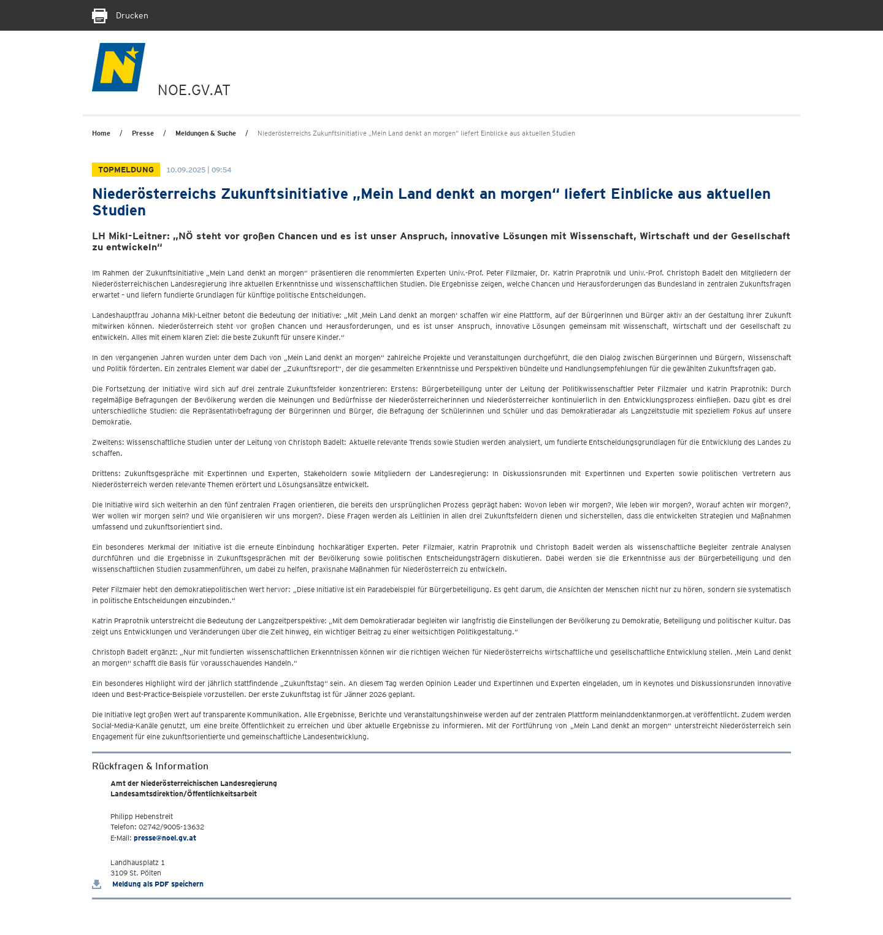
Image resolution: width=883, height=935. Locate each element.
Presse (143, 133)
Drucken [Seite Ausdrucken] (120, 15)
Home (101, 133)
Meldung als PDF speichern (148, 883)
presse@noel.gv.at (165, 837)
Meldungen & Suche (205, 133)
